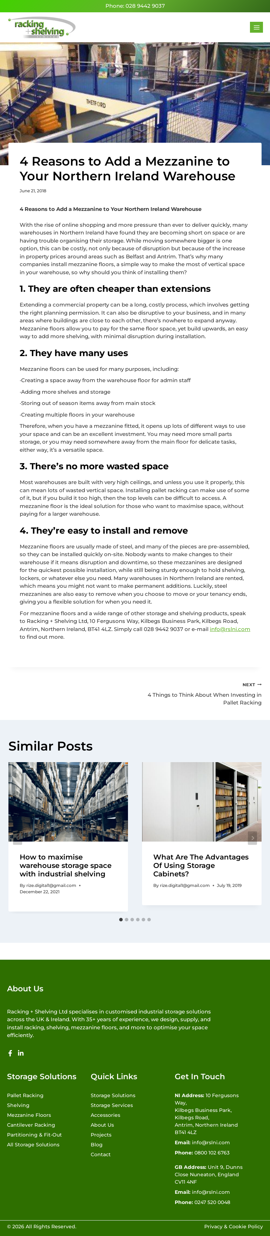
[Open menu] (256, 27)
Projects (101, 1135)
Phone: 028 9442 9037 (135, 5)
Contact (101, 1154)
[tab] (121, 919)
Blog (97, 1144)
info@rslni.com (230, 629)
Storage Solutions (113, 1095)
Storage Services (112, 1105)
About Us (102, 1125)
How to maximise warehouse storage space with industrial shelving (65, 865)
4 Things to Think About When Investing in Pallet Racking (201, 693)
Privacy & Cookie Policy (233, 1226)
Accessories (105, 1115)
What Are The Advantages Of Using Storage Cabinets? (201, 865)
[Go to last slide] (17, 838)
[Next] (252, 838)
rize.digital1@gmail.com (51, 885)
